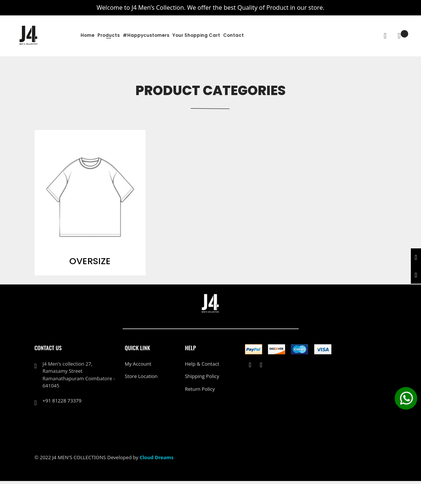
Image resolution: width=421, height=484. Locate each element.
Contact (233, 35)
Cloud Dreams (156, 460)
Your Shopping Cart (196, 35)
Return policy (200, 392)
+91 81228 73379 (62, 403)
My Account (138, 366)
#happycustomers (146, 35)
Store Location (141, 379)
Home (87, 35)
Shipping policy (202, 379)
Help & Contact (202, 366)
